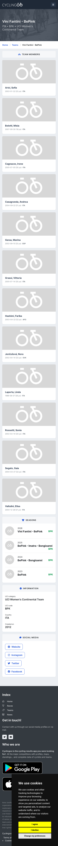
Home (5, 45)
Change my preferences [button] (34, 836)
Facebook (15, 671)
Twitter (13, 663)
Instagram (15, 655)
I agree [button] (35, 824)
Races (10, 706)
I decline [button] (35, 830)
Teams (15, 45)
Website (14, 646)
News (9, 714)
